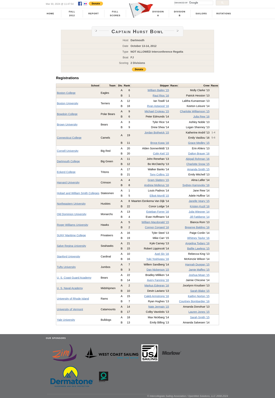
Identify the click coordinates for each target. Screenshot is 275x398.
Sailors (201, 13)
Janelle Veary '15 (199, 201)
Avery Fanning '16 (158, 280)
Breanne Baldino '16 (197, 227)
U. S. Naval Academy (70, 288)
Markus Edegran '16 (156, 285)
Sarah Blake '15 (199, 290)
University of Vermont (70, 309)
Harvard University (68, 182)
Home (50, 13)
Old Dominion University (71, 214)
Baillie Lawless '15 (198, 248)
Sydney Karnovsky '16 (195, 185)
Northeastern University (71, 203)
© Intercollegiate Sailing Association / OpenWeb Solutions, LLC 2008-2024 (187, 396)
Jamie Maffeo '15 (199, 269)
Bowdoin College (67, 114)
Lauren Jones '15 (198, 311)
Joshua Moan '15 (199, 275)
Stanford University (68, 256)
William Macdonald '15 (155, 222)
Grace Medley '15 (198, 142)
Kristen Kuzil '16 (199, 206)
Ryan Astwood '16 (158, 106)
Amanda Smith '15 (198, 169)
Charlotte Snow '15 (197, 164)
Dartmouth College (68, 161)
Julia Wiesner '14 (199, 211)
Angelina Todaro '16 (197, 243)
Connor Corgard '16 (157, 227)
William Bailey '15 (158, 90)
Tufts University (66, 267)
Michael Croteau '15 (157, 111)
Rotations (223, 13)
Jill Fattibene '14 (200, 216)
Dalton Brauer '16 (199, 153)
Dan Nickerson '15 (158, 269)
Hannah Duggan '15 (197, 264)
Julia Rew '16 (201, 116)
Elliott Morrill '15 (159, 195)
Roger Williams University (72, 224)
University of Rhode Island (73, 298)
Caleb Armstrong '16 (156, 296)
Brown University (67, 124)
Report (93, 13)
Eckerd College (66, 172)
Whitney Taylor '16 (198, 238)
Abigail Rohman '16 (197, 158)
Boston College (66, 92)
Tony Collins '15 (159, 174)
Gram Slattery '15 (158, 180)
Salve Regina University (71, 245)
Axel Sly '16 (162, 253)
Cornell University (67, 150)
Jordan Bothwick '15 (156, 132)
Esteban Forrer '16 (157, 211)
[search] (193, 3)
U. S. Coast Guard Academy (74, 277)
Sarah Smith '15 (199, 317)
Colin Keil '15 (161, 153)
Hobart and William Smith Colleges (78, 193)
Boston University (67, 103)
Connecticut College (69, 137)
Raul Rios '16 (161, 95)
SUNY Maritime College (71, 235)
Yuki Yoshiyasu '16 (157, 259)
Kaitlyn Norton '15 (198, 296)
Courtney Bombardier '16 (194, 301)
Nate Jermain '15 (158, 306)
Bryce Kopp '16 (159, 142)
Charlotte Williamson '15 (194, 111)
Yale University (66, 319)
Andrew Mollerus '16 (156, 185)
